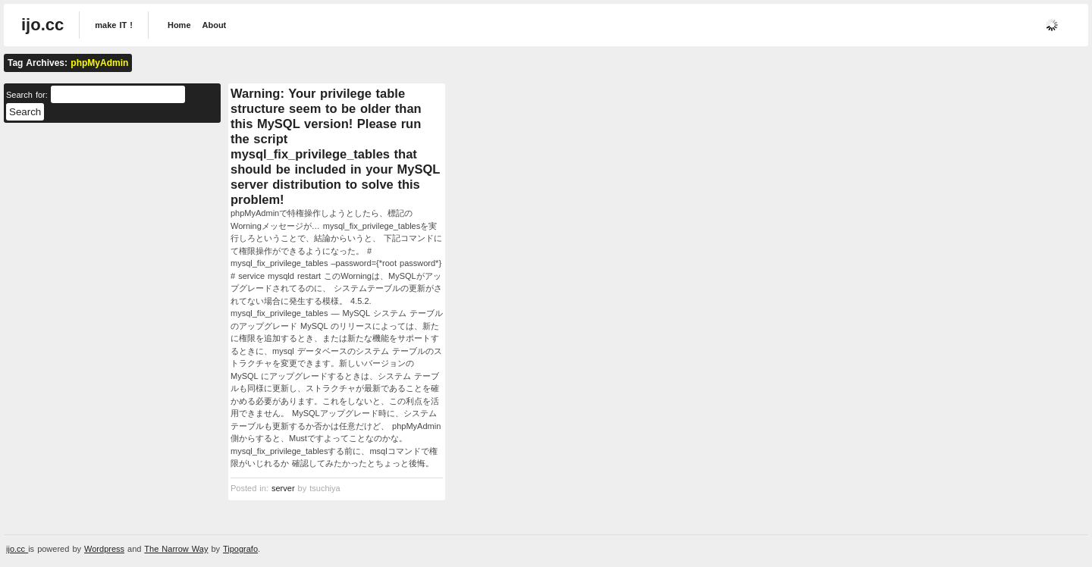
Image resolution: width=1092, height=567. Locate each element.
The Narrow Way (176, 548)
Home (179, 25)
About (214, 25)
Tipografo (240, 548)
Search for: (27, 94)
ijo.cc (42, 24)
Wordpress (104, 548)
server (283, 488)
